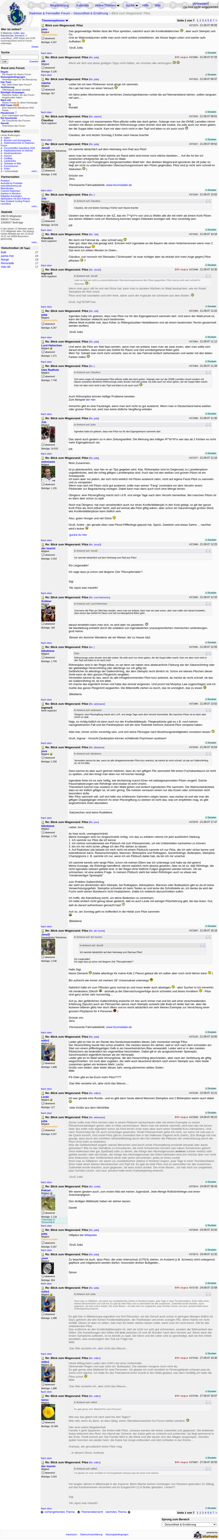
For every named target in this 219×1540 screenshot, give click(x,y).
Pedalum (5, 180)
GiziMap (8, 158)
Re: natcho (95, 116)
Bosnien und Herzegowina (17, 140)
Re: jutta (94, 57)
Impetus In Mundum (11, 193)
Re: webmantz (97, 704)
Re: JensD (95, 269)
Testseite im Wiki (12, 163)
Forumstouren (11, 166)
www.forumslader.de (119, 185)
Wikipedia (90, 1235)
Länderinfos (10, 161)
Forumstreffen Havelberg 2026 (19, 148)
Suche (130, 5)
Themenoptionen (55, 20)
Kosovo (8, 155)
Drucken (210, 52)
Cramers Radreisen (10, 191)
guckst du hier (78, 534)
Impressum (71, 1534)
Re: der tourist (97, 930)
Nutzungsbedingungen (117, 1534)
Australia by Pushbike (11, 183)
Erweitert (34, 61)
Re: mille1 (95, 1093)
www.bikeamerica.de (11, 185)
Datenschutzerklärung (91, 1534)
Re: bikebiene (97, 747)
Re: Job (94, 234)
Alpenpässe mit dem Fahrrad (15, 198)
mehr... (34, 171)
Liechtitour (6, 203)
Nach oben (46, 53)
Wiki (158, 5)
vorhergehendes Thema (57, 1511)
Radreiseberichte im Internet (18, 150)
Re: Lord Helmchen (100, 597)
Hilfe (145, 5)
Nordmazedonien (12, 153)
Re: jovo (94, 822)
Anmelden (201, 3)
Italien (7, 137)
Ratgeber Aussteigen (11, 196)
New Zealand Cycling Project (15, 201)
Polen (7, 168)
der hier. (91, 399)
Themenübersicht (90, 1511)
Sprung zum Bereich (175, 1519)
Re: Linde (95, 1186)
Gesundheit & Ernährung (91, 13)
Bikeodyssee (7, 188)
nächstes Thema (118, 1511)
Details (34, 46)
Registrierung (59, 5)
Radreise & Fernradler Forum (49, 13)
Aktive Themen (105, 5)
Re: (92, 194)
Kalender (83, 5)
